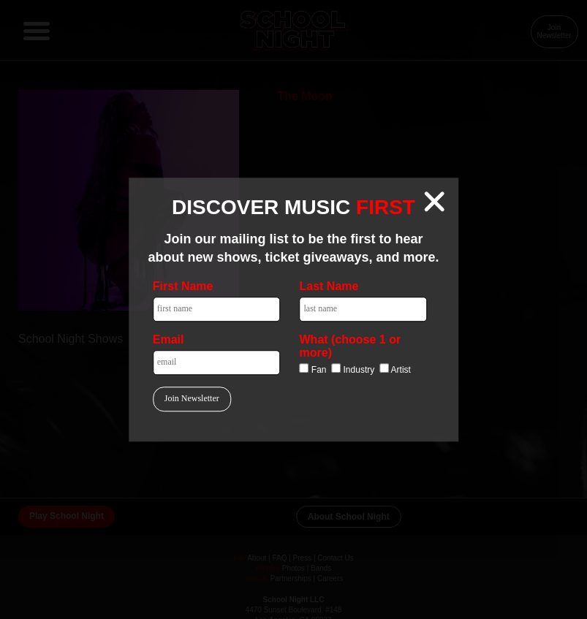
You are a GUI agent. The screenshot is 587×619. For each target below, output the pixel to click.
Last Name (329, 286)
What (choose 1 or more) (350, 346)
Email (168, 339)
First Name (183, 286)
